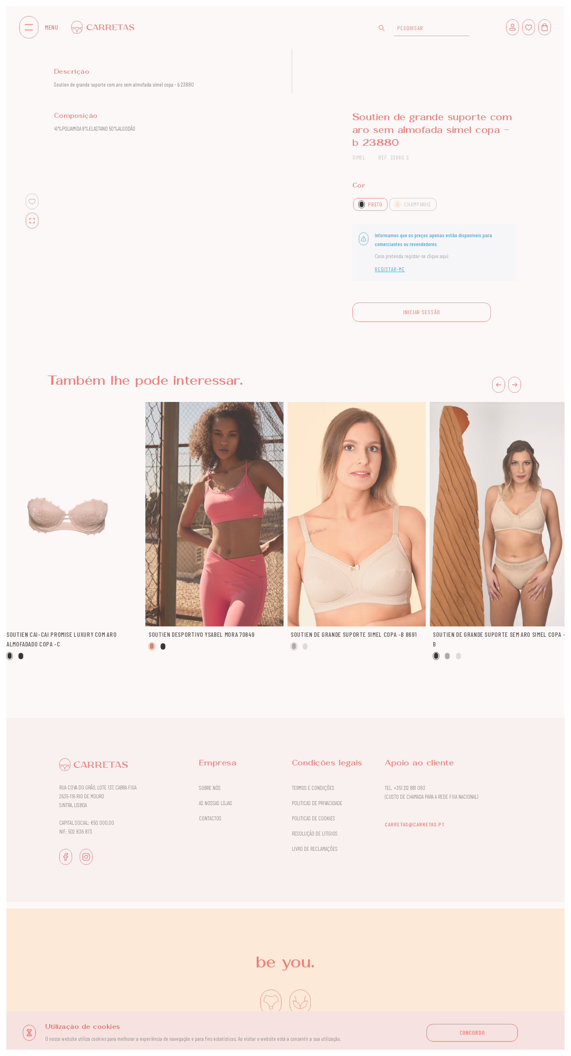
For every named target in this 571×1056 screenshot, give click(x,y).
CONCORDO (472, 1032)
